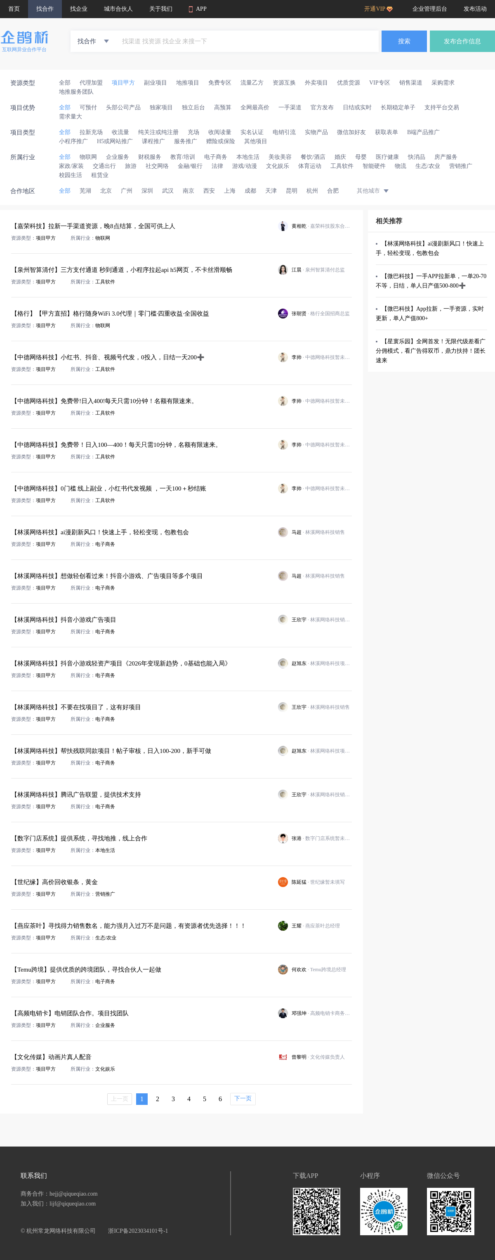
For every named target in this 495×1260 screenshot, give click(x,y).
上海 (230, 191)
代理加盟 (91, 83)
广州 (126, 191)
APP (198, 9)
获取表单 (386, 132)
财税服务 (149, 157)
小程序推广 (73, 141)
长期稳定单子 (398, 107)
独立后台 (193, 107)
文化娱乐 (277, 166)
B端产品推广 (423, 132)
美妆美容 (280, 157)
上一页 (119, 1099)
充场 (193, 132)
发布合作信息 (462, 41)
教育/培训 (182, 157)
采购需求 (443, 83)
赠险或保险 (220, 141)
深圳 (147, 191)
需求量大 (70, 116)
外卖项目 (316, 83)
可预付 (88, 107)
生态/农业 (427, 166)
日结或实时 (357, 107)
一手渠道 (290, 107)
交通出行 (104, 166)
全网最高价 (254, 107)
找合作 (45, 9)
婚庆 (340, 157)
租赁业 (99, 175)
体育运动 (309, 166)
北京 (106, 191)
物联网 (88, 157)
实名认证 (252, 132)
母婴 (361, 157)
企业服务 (117, 157)
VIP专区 (379, 83)
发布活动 (475, 9)
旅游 (131, 166)
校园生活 (70, 175)
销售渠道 (410, 83)
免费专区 (219, 83)
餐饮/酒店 (313, 157)
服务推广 (185, 141)
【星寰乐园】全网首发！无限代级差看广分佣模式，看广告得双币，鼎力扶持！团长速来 (431, 350)
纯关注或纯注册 (158, 132)
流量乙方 (252, 83)
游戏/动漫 (244, 166)
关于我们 (160, 9)
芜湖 (85, 191)
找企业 (78, 9)
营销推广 (460, 166)
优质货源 (348, 83)
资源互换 (284, 83)
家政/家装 (71, 166)
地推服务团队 (76, 92)
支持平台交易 (441, 107)
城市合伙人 (118, 9)
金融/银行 (190, 166)
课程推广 (153, 141)
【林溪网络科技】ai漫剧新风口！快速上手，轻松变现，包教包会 (430, 248)
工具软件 (342, 166)
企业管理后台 (429, 9)
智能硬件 (374, 166)
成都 (250, 191)
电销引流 (284, 132)
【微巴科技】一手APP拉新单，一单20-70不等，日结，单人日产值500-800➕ (431, 281)
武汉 (168, 191)
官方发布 (322, 107)
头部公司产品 (123, 107)
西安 (209, 191)
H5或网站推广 (115, 141)
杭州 (312, 191)
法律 (217, 166)
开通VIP (378, 9)
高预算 (222, 107)
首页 (14, 9)
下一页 (243, 1098)
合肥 (333, 191)
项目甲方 (123, 83)
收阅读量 (219, 132)
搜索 (404, 41)
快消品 (416, 157)
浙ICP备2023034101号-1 (138, 1231)
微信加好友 (351, 132)
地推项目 (187, 83)
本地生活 (247, 157)
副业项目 (155, 83)
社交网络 (157, 166)
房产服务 (445, 157)
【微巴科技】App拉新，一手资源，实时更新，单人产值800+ (430, 313)
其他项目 (255, 141)
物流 (400, 166)
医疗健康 (387, 157)
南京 (188, 191)
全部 (65, 83)
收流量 (120, 132)
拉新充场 (91, 132)
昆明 (291, 191)
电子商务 (215, 157)
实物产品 (316, 132)
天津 (271, 191)
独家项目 (161, 107)
